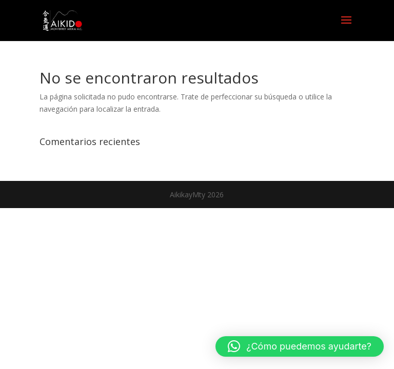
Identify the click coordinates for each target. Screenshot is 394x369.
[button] (299, 346)
